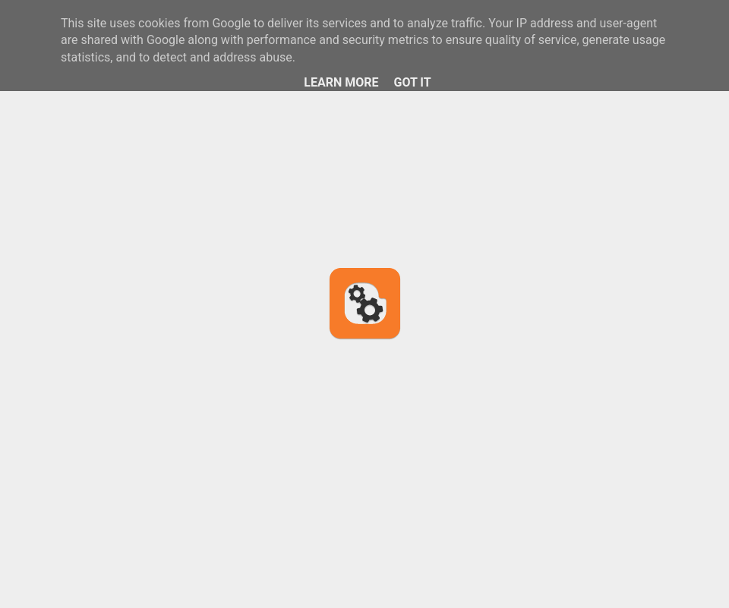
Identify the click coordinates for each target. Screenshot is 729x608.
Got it (412, 82)
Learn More (341, 82)
